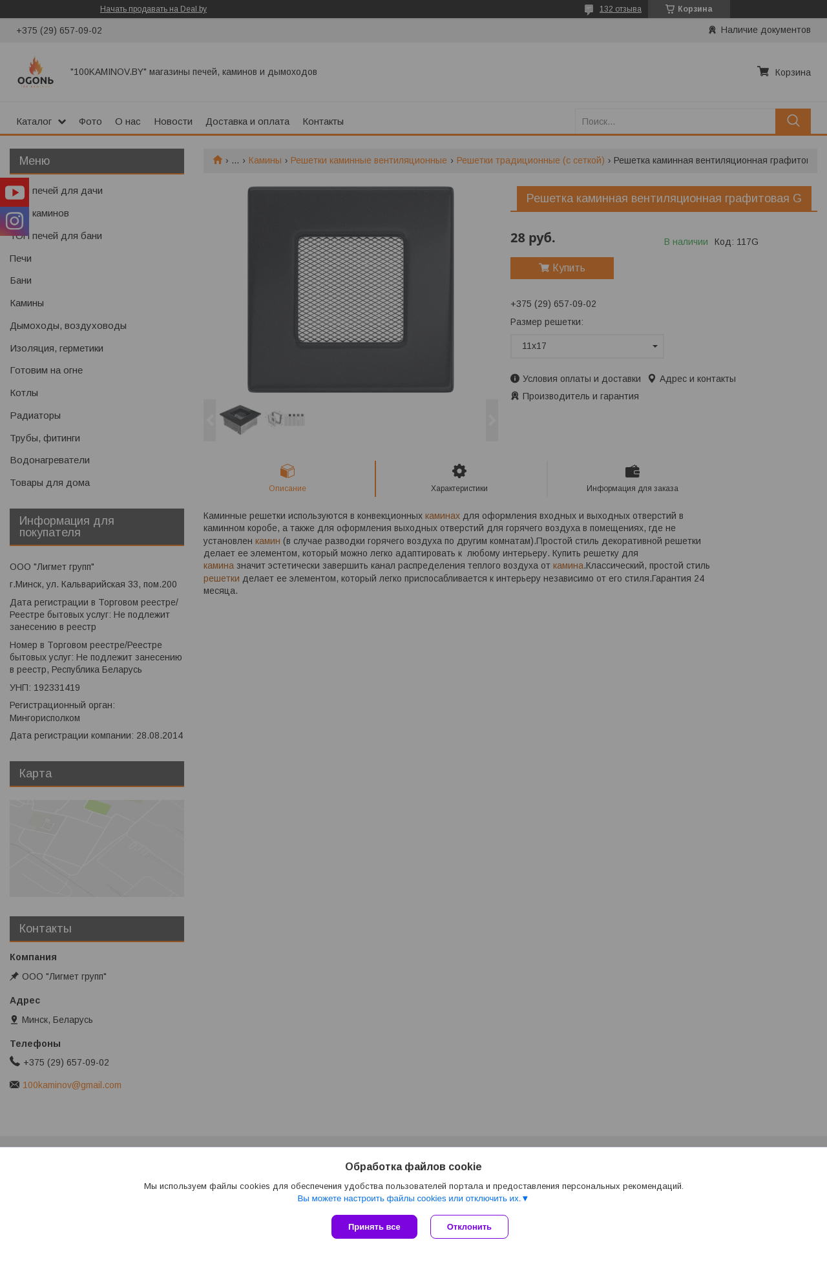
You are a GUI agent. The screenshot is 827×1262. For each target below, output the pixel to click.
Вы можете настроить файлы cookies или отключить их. (409, 1198)
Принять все (374, 1227)
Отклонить (469, 1227)
